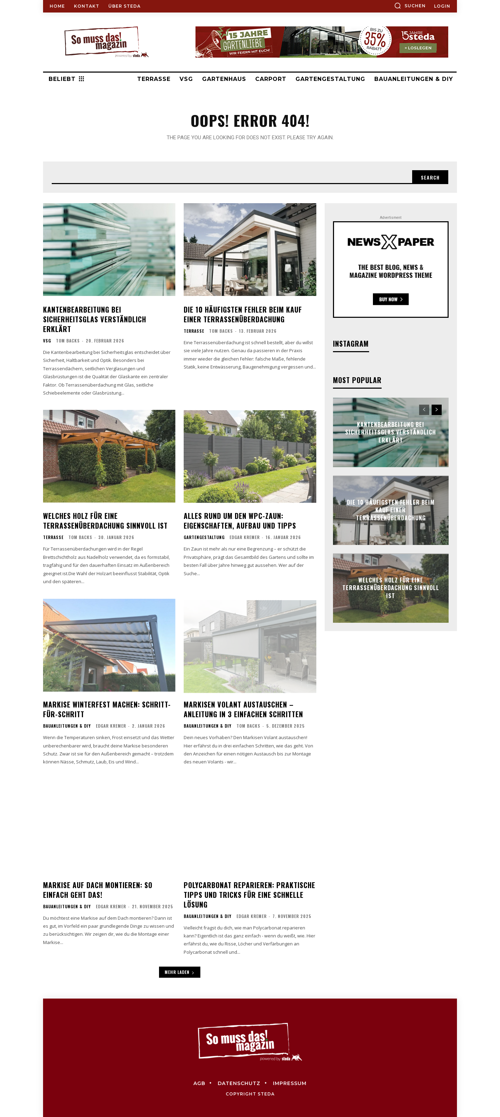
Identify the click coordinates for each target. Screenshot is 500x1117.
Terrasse (194, 331)
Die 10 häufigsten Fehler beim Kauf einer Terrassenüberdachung (243, 314)
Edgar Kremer (245, 537)
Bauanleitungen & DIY (67, 726)
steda (266, 1094)
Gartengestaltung (204, 537)
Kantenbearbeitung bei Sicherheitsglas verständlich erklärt (94, 319)
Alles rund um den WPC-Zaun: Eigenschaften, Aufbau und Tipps (240, 521)
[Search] (430, 177)
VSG (47, 341)
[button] (410, 5)
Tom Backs (68, 341)
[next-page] (437, 410)
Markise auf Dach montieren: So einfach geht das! (97, 890)
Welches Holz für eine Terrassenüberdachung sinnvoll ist (105, 521)
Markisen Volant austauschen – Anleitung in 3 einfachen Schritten (243, 709)
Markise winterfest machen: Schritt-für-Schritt (107, 709)
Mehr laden (180, 972)
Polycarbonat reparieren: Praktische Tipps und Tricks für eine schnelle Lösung (249, 895)
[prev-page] (424, 410)
